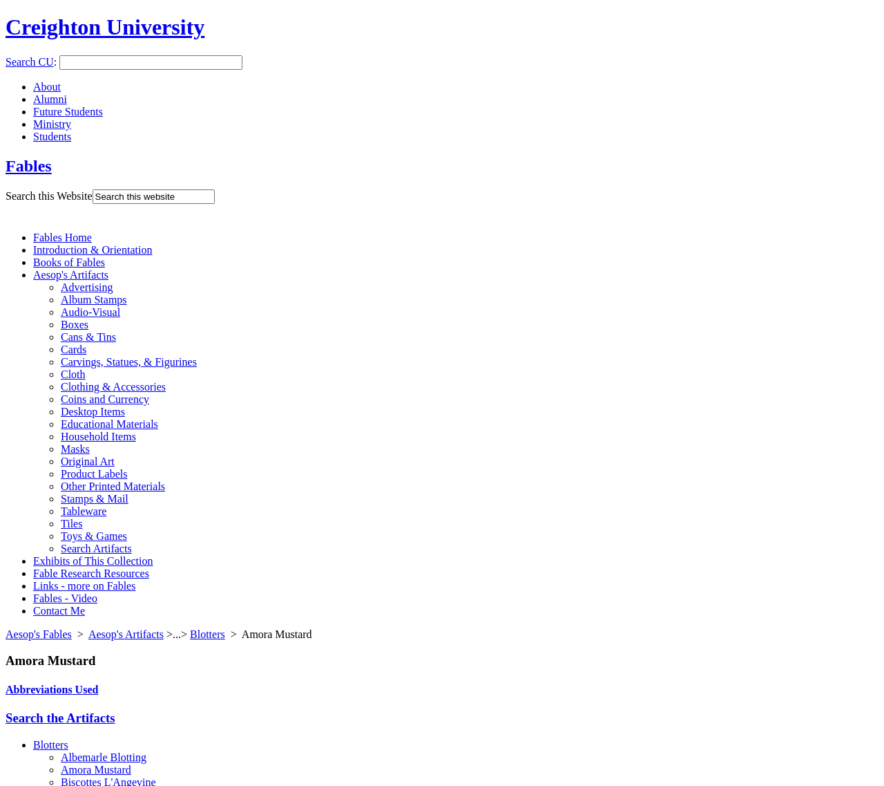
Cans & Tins (88, 337)
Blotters (207, 634)
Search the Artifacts (60, 718)
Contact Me (59, 611)
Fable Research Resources (91, 573)
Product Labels (94, 474)
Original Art (88, 461)
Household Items (98, 436)
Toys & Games (94, 536)
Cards (73, 349)
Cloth (73, 374)
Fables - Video (65, 598)
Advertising (87, 287)
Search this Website (49, 196)
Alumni (50, 99)
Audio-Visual (90, 312)
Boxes (74, 324)
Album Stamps (94, 300)
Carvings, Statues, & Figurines (129, 362)
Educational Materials (109, 424)
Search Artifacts (96, 548)
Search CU (30, 62)
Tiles (71, 524)
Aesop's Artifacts (70, 275)
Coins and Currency (105, 399)
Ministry (52, 124)
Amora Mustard (96, 770)
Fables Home (62, 237)
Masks (75, 449)
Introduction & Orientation (92, 250)
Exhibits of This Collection (93, 561)
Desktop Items (93, 412)
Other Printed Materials (113, 486)
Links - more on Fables (84, 586)
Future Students (68, 112)
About (47, 87)
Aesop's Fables (39, 634)
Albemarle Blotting (103, 757)
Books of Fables (69, 262)
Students (52, 136)
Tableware (83, 511)
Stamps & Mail (94, 499)
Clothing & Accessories (113, 387)
